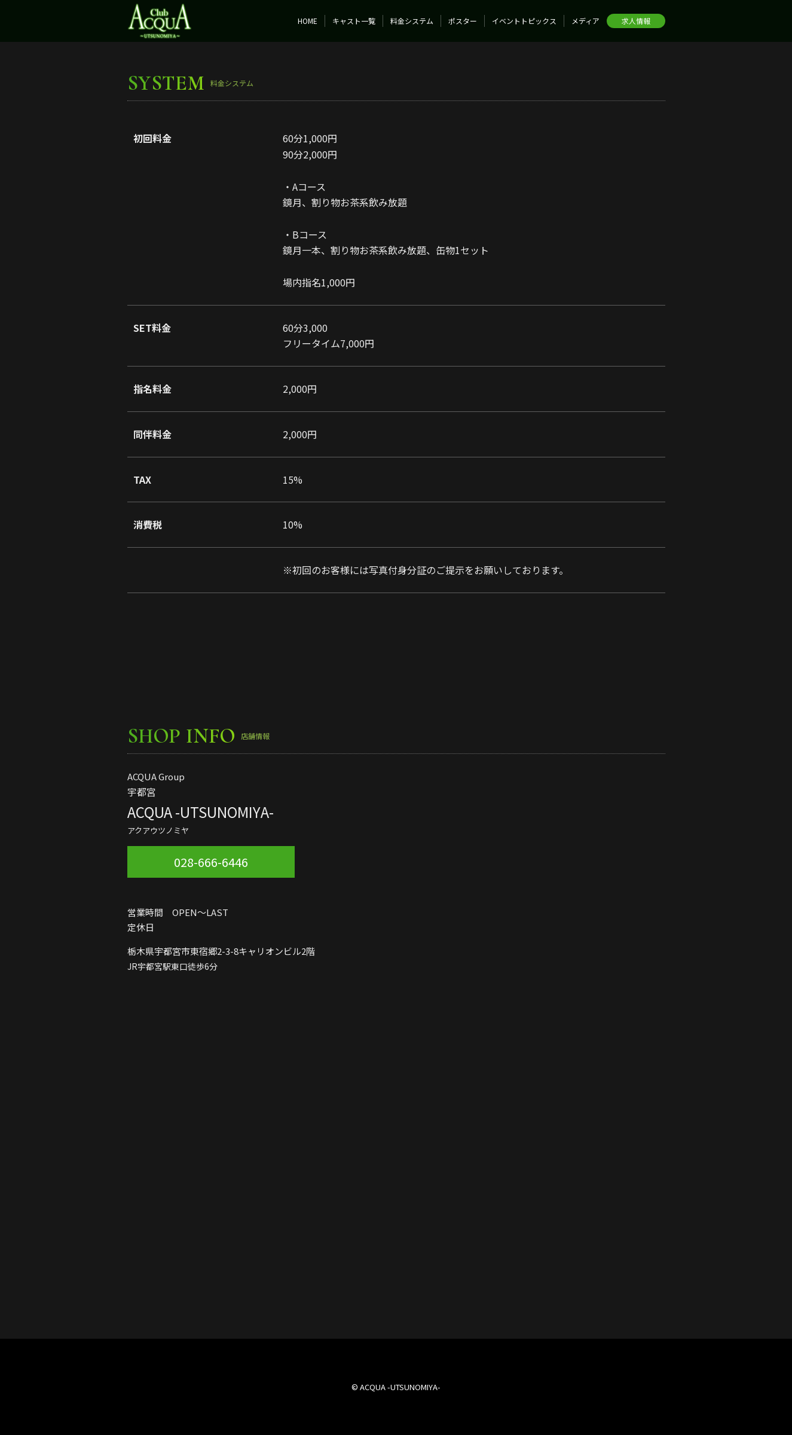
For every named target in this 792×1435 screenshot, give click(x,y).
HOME (307, 21)
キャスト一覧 (353, 21)
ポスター (462, 21)
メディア (585, 21)
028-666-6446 (211, 862)
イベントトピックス (524, 21)
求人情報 (636, 21)
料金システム (411, 21)
